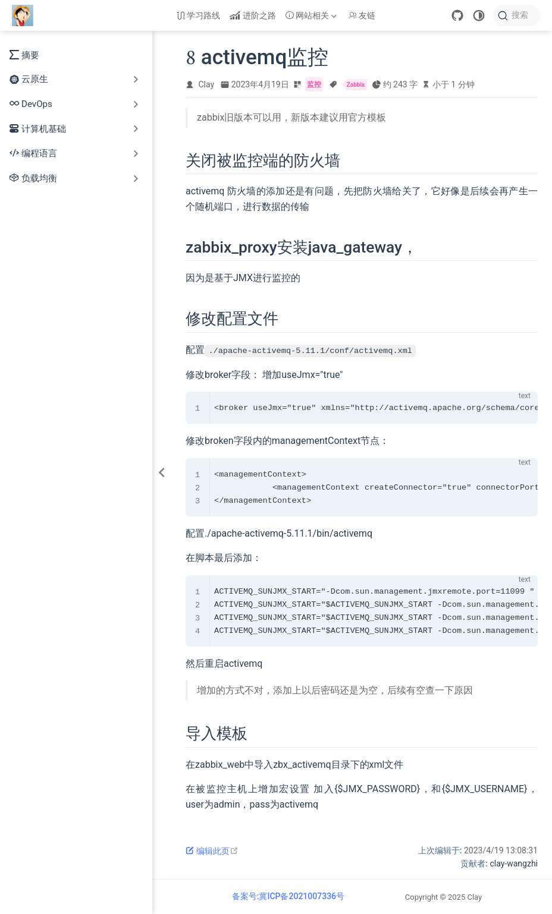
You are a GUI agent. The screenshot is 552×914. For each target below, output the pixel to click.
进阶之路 (253, 15)
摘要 (24, 55)
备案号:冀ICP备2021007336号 (288, 896)
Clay (207, 84)
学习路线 (199, 15)
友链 (362, 15)
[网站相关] (312, 15)
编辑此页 (212, 851)
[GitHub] (457, 15)
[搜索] (516, 15)
